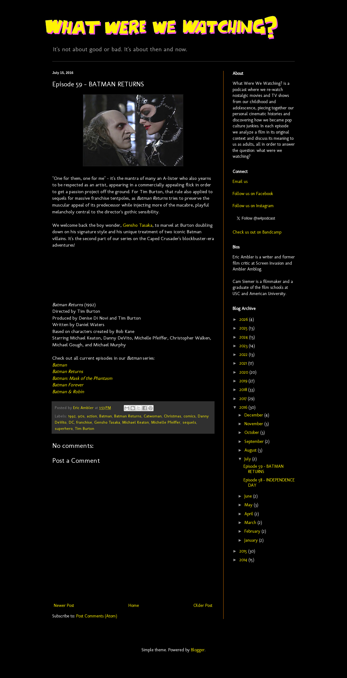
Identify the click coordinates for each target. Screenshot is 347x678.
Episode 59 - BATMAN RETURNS (263, 469)
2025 (244, 328)
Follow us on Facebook (253, 193)
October (252, 432)
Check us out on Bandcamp (257, 232)
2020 (244, 372)
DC (71, 422)
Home (133, 605)
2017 (243, 398)
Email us (240, 181)
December (254, 415)
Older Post (202, 605)
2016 (243, 407)
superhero (64, 428)
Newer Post (64, 605)
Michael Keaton (135, 422)
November (254, 423)
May (249, 504)
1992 (72, 416)
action (92, 416)
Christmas (172, 416)
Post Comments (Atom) (96, 616)
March (250, 522)
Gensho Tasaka (137, 225)
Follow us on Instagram (253, 205)
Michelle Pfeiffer (165, 422)
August (251, 450)
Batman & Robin (68, 391)
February (252, 531)
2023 (244, 345)
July (248, 459)
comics (189, 416)
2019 (243, 381)
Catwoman (153, 416)
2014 (243, 559)
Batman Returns (67, 371)
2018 (243, 389)
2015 (243, 551)
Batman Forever (67, 385)
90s (81, 416)
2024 (244, 337)
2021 (243, 363)
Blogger (198, 650)
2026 (244, 319)
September (254, 441)
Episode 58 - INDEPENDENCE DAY (269, 482)
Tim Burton (84, 428)
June (248, 496)
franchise (84, 422)
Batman (59, 365)
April (249, 513)
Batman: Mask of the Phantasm (82, 378)
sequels (189, 422)
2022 (244, 354)
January (251, 540)
